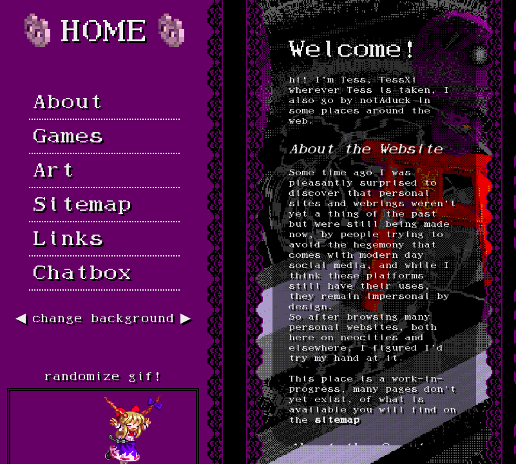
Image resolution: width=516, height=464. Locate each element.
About (67, 103)
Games (67, 138)
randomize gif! (103, 377)
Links (67, 240)
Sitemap (81, 206)
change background (103, 319)
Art (53, 172)
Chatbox (81, 274)
